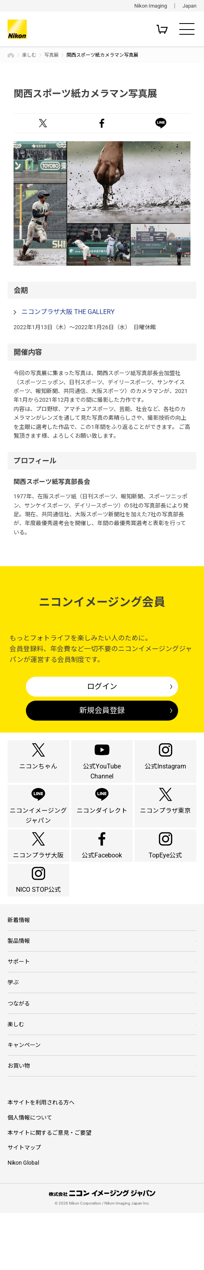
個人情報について (30, 1174)
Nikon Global (23, 1220)
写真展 (51, 55)
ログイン (102, 686)
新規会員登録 (102, 710)
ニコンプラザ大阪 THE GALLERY (68, 312)
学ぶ (13, 1035)
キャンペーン (24, 1100)
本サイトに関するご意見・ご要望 (49, 1189)
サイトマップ (24, 1204)
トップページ (11, 55)
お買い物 (19, 1122)
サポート (19, 1013)
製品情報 (19, 991)
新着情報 (19, 970)
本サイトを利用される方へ (41, 1159)
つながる (19, 1057)
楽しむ (29, 55)
